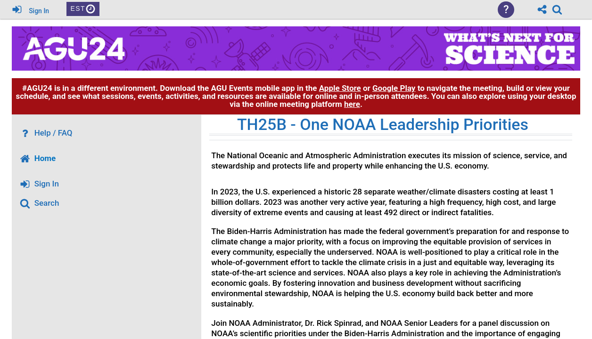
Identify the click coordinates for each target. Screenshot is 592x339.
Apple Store (340, 88)
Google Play (393, 88)
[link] (557, 9)
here (352, 104)
